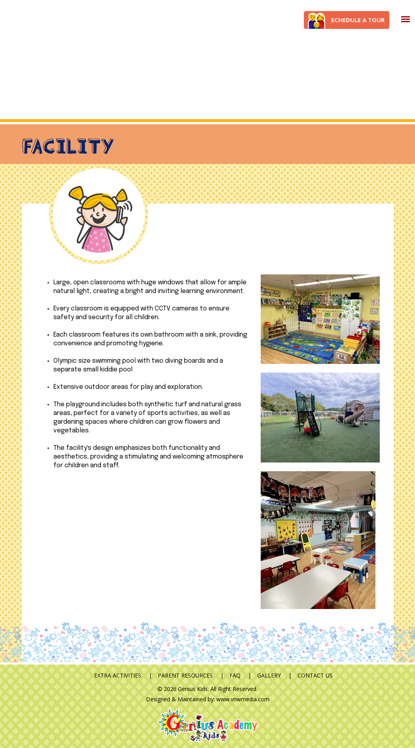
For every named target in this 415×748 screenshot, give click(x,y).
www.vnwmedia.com (242, 699)
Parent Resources (185, 675)
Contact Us (315, 675)
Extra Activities (117, 675)
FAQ (235, 675)
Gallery (269, 675)
